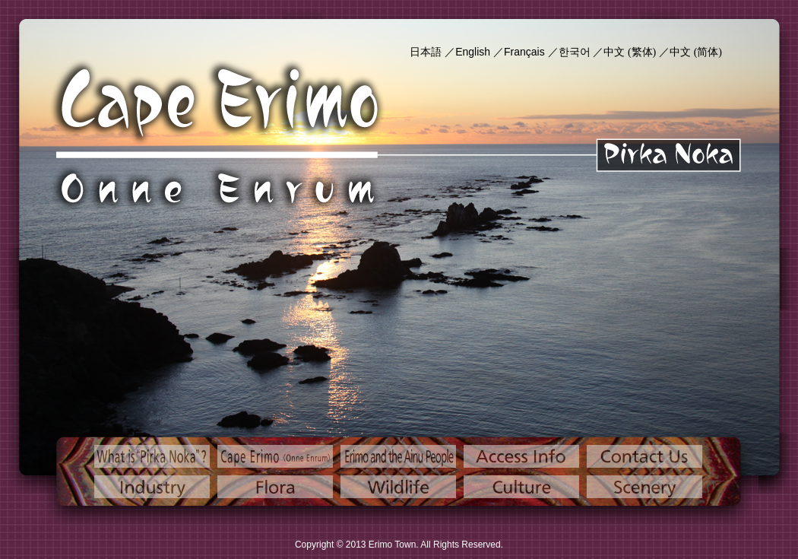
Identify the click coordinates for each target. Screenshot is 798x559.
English (472, 52)
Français (524, 52)
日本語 (426, 52)
